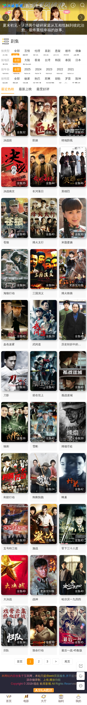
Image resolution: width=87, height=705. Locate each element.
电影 (26, 701)
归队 (6, 650)
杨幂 (27, 78)
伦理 (37, 51)
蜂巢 (64, 497)
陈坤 (78, 78)
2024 (38, 69)
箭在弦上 (38, 395)
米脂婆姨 (67, 242)
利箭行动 (9, 497)
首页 (29, 6)
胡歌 (58, 78)
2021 (71, 69)
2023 (49, 69)
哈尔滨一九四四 (71, 599)
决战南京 (9, 191)
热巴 (37, 78)
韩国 (58, 60)
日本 (78, 60)
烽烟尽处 (67, 446)
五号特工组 (10, 548)
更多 (41, 6)
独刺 (6, 446)
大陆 (27, 60)
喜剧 (47, 51)
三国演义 (38, 293)
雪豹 (35, 446)
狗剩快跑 (38, 497)
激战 (35, 548)
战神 (35, 599)
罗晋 (68, 78)
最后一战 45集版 (71, 650)
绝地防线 (67, 140)
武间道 (36, 344)
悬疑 (58, 51)
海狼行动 (9, 293)
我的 (78, 701)
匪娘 (35, 140)
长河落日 (38, 191)
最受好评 (42, 89)
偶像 (78, 51)
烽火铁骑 (67, 293)
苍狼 (6, 242)
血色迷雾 (9, 344)
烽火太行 (38, 242)
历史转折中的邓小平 (74, 344)
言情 (27, 51)
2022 (60, 69)
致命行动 (38, 650)
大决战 (7, 599)
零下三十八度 (69, 548)
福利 (61, 701)
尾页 (67, 661)
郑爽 (47, 78)
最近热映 (7, 89)
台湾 (47, 60)
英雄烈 (65, 191)
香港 (37, 60)
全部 (17, 51)
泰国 (68, 60)
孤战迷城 (67, 395)
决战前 (7, 140)
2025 (27, 69)
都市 (68, 51)
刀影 (6, 395)
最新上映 (25, 89)
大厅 (43, 701)
